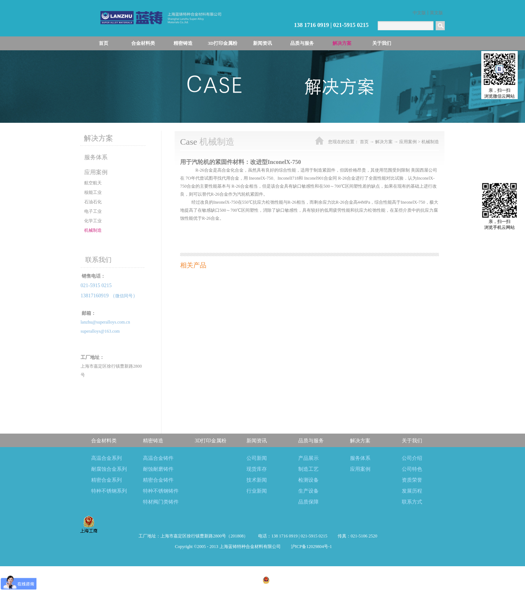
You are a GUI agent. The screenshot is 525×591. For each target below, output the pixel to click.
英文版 (436, 12)
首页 (103, 43)
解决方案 (384, 141)
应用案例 (408, 141)
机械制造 (430, 141)
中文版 (419, 12)
